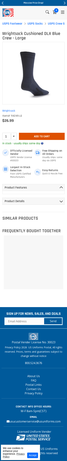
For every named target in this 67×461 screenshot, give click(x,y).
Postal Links (33, 385)
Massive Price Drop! (33, 2)
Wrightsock (8, 111)
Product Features (16, 187)
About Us (33, 376)
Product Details (14, 201)
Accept (32, 455)
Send (53, 321)
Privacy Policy (34, 393)
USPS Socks (35, 24)
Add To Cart (42, 136)
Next (64, 3)
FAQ (33, 380)
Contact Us (33, 389)
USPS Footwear (12, 24)
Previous (2, 3)
